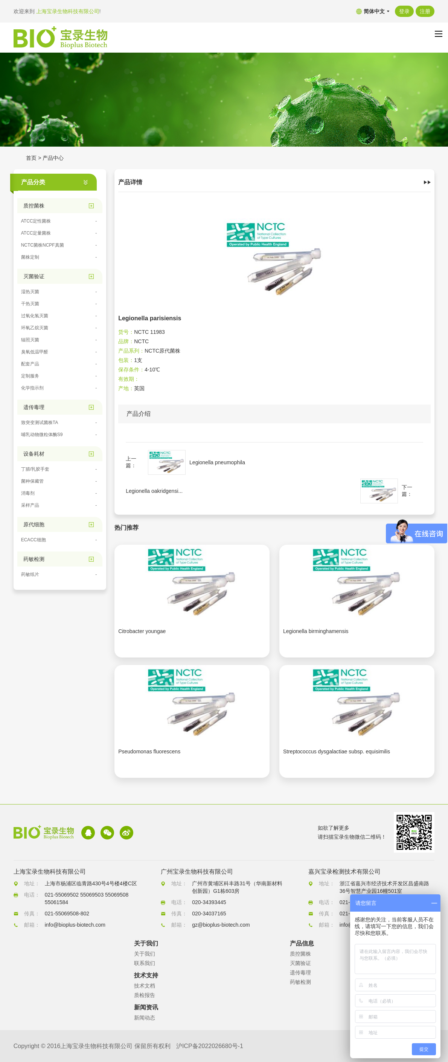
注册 (425, 11)
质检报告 (144, 995)
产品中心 (53, 158)
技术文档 (144, 986)
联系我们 (144, 963)
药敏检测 (300, 982)
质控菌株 (300, 954)
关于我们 (144, 954)
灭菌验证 (300, 963)
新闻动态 (144, 1018)
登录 (404, 11)
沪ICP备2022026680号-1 (209, 1046)
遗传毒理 (300, 973)
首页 (31, 158)
